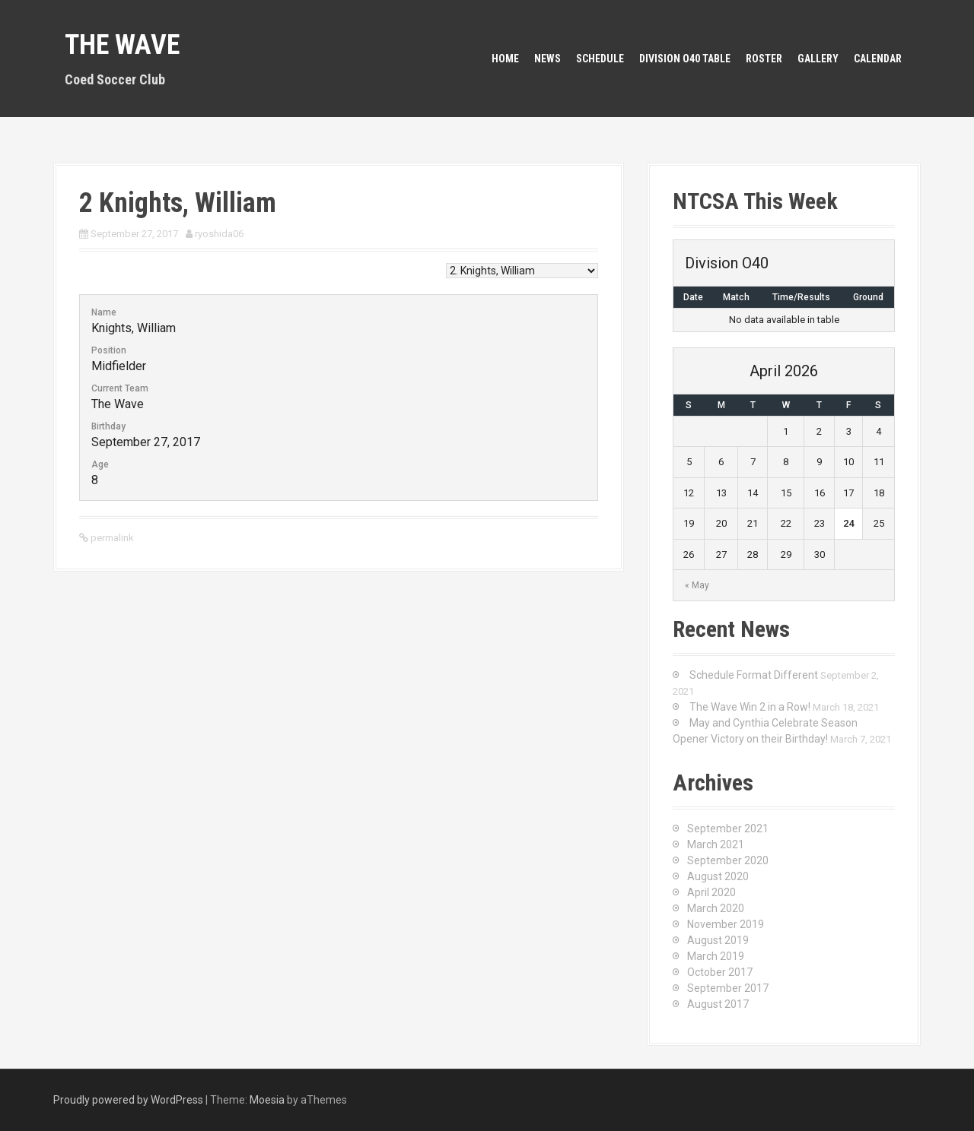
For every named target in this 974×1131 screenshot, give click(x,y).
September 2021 (728, 828)
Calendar (878, 58)
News (547, 58)
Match (736, 297)
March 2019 (715, 956)
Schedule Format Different (753, 675)
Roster (764, 58)
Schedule (600, 58)
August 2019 (718, 940)
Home (505, 58)
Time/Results (801, 297)
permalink (111, 537)
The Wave (122, 45)
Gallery (818, 58)
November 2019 (725, 924)
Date (693, 297)
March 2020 (715, 908)
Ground (868, 297)
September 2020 (728, 860)
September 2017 (728, 988)
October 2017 (720, 972)
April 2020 (711, 892)
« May (697, 585)
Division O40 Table (684, 58)
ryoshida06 (219, 233)
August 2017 (718, 1004)
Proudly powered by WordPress (128, 1100)
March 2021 (715, 844)
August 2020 (718, 876)
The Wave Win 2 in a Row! (749, 707)
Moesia (267, 1100)
